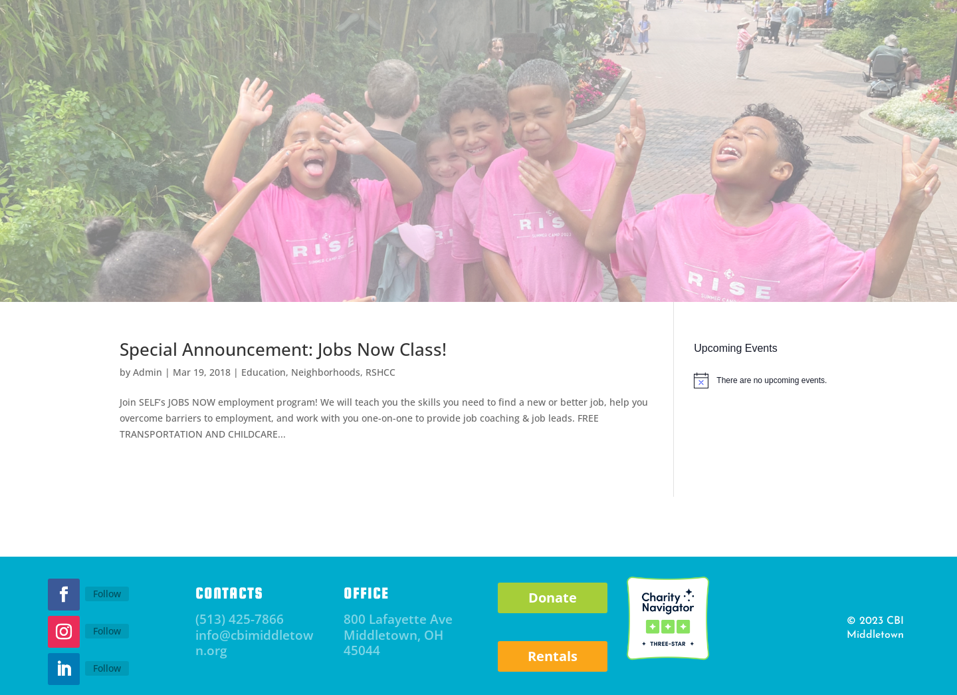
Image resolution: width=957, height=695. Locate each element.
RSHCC (595, 256)
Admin (147, 372)
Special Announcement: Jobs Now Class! (283, 349)
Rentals (553, 656)
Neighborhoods (325, 372)
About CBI (117, 256)
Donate (725, 42)
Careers (847, 256)
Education (263, 372)
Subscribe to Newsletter (251, 54)
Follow (107, 593)
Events (193, 256)
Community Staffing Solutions (714, 256)
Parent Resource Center (293, 256)
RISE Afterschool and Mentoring (466, 256)
